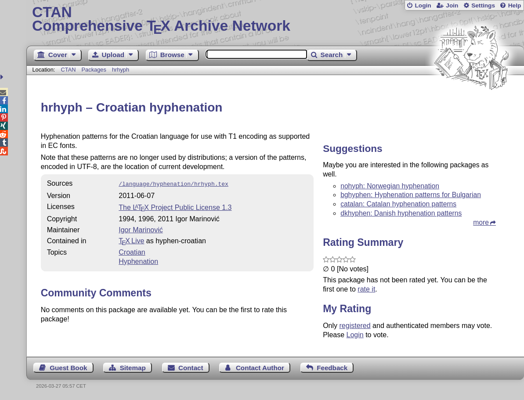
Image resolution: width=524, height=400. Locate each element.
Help (514, 5)
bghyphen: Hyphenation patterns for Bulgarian (410, 194)
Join (452, 5)
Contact (190, 367)
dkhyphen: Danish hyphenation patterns (401, 213)
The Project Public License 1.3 (175, 206)
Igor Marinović (141, 229)
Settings (483, 5)
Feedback (332, 367)
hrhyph (120, 69)
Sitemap (133, 367)
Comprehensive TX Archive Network (275, 20)
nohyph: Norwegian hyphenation (389, 186)
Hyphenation (138, 260)
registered (355, 325)
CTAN (68, 69)
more (481, 222)
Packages (95, 69)
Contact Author (260, 367)
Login (423, 5)
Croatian (132, 251)
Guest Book (68, 367)
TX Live (131, 240)
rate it (366, 289)
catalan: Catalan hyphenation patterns (398, 204)
